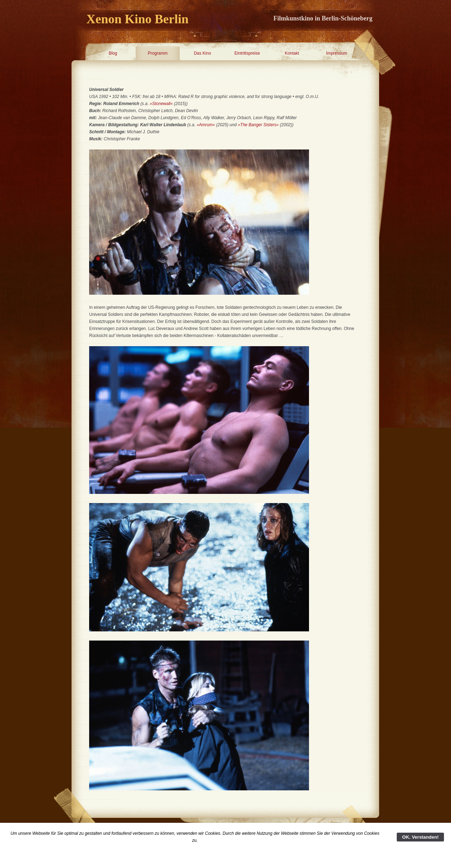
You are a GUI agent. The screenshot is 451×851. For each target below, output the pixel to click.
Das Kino (202, 53)
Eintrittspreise (247, 53)
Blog (113, 53)
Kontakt (292, 53)
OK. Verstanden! (420, 837)
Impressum (336, 53)
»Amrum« (206, 124)
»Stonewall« (161, 103)
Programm (157, 53)
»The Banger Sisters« (258, 124)
